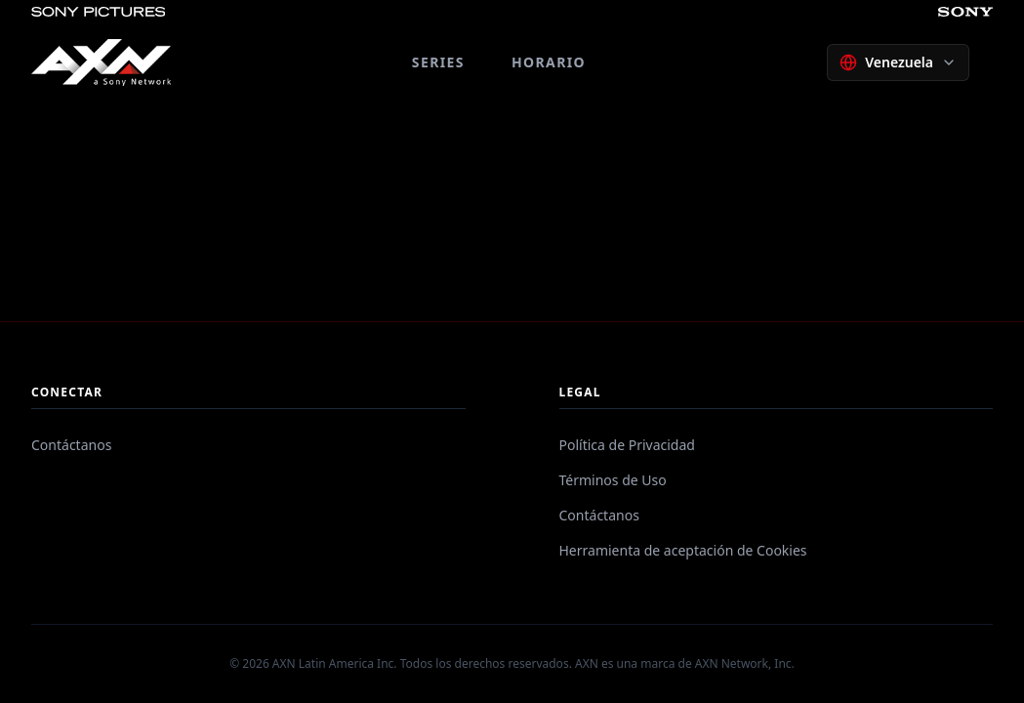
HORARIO (549, 62)
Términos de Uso (613, 480)
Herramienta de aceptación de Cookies (683, 550)
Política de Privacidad (627, 444)
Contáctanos (71, 444)
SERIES (438, 62)
